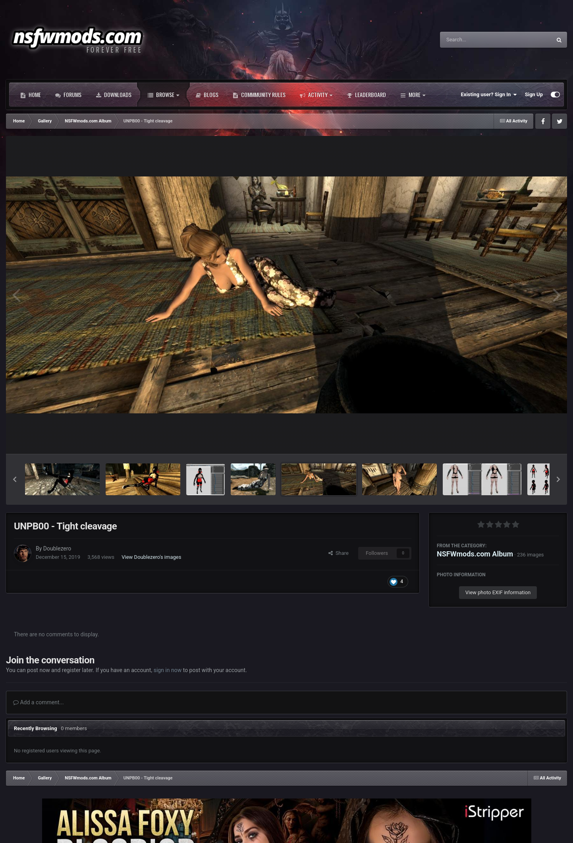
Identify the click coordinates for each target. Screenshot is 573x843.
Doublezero (57, 548)
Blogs (207, 95)
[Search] (475, 40)
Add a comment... (38, 702)
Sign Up (534, 94)
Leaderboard (366, 95)
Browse (163, 95)
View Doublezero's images (151, 557)
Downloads (114, 95)
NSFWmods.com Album (475, 554)
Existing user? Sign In (489, 95)
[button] (14, 479)
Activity (316, 95)
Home (30, 95)
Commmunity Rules (259, 95)
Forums (68, 95)
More (412, 95)
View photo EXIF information (498, 592)
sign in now (168, 670)
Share (338, 553)
